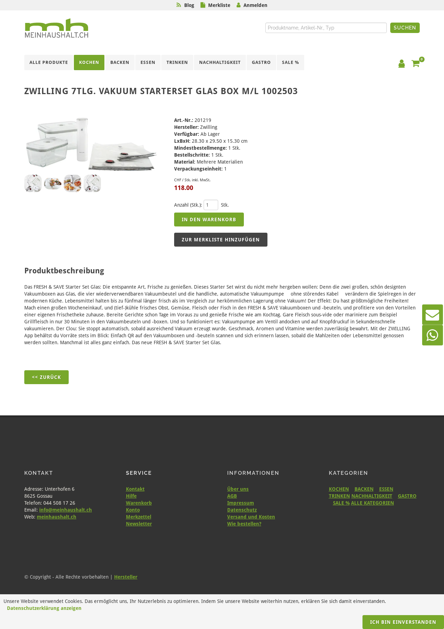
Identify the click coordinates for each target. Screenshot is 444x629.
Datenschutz (242, 510)
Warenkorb (139, 503)
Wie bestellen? (244, 524)
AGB (232, 496)
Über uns (238, 489)
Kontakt (135, 489)
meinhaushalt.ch (56, 517)
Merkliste (219, 5)
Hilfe (131, 496)
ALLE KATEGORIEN (372, 503)
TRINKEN (339, 496)
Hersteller (125, 577)
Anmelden (255, 5)
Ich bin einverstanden (403, 622)
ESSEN (386, 489)
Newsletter (139, 524)
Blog (189, 5)
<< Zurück (46, 377)
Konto (133, 510)
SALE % (341, 503)
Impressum (240, 503)
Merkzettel (138, 517)
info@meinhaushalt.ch (65, 510)
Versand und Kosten (251, 517)
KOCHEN (339, 489)
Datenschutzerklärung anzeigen (44, 608)
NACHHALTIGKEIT (371, 496)
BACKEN (364, 489)
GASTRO (407, 496)
